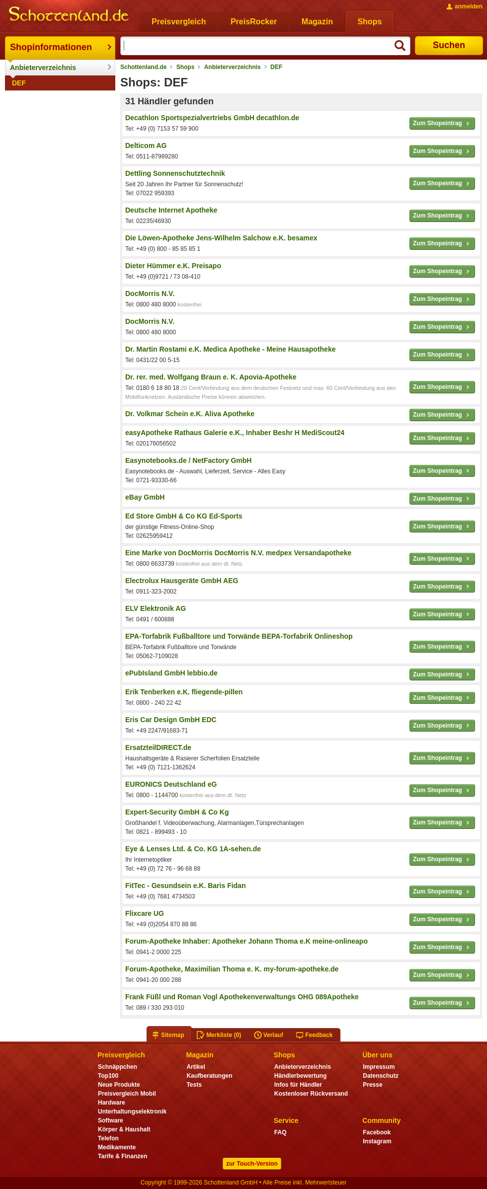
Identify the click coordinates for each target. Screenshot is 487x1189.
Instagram (377, 1141)
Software (110, 1120)
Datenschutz (380, 1075)
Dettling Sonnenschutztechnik (175, 173)
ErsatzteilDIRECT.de (158, 747)
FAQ (280, 1132)
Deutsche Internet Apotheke (171, 210)
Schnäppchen (117, 1066)
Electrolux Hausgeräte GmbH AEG (181, 581)
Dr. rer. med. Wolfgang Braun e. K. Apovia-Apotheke (211, 377)
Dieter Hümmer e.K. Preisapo (173, 266)
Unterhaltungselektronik (132, 1111)
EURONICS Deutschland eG (171, 784)
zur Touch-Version (252, 1163)
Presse (372, 1084)
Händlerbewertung (300, 1075)
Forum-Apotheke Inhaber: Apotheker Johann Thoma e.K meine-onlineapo (246, 941)
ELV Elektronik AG (155, 608)
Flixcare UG (144, 913)
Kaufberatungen (209, 1075)
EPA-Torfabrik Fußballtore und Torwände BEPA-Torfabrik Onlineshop (239, 636)
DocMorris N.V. (149, 293)
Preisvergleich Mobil (127, 1093)
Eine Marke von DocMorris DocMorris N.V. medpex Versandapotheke (238, 553)
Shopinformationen (51, 47)
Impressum (379, 1066)
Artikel (195, 1066)
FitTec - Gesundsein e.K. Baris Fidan (185, 886)
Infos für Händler (298, 1084)
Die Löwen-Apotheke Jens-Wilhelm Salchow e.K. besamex (221, 238)
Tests (194, 1084)
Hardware (111, 1102)
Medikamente (117, 1147)
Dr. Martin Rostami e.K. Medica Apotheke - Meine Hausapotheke (230, 349)
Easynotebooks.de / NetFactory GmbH (188, 460)
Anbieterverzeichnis (43, 68)
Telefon (108, 1138)
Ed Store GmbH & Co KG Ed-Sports (184, 516)
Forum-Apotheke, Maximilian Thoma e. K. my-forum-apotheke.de (231, 969)
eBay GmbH (144, 497)
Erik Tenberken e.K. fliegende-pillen (184, 692)
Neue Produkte (119, 1084)
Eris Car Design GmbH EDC (171, 720)
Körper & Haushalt (124, 1129)
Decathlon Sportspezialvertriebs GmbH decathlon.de (212, 118)
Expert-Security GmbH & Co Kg (177, 812)
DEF (19, 82)
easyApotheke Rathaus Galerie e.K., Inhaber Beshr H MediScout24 (234, 433)
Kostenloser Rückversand (311, 1093)
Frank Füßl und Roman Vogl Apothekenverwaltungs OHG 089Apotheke (242, 997)
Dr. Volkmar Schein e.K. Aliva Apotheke (189, 414)
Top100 (108, 1075)
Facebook (377, 1132)
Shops (185, 67)
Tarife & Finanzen (122, 1156)
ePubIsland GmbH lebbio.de (171, 673)
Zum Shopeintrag (442, 124)
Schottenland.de (143, 67)
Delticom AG (146, 145)
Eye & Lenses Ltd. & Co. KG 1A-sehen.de (193, 849)
